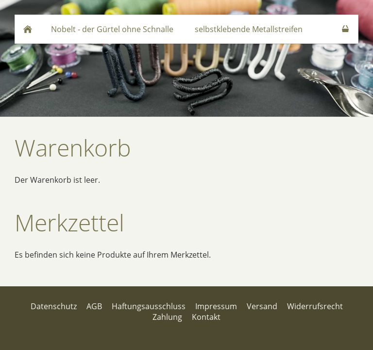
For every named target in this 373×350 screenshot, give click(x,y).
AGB (94, 306)
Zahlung (167, 317)
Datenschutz (54, 306)
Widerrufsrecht (315, 306)
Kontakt (206, 317)
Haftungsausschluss (149, 306)
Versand (262, 306)
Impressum (216, 306)
